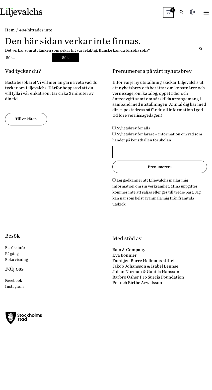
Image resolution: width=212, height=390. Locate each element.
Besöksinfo (15, 247)
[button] (181, 12)
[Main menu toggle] (206, 12)
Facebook (13, 280)
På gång (12, 253)
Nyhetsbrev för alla (131, 128)
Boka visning (16, 259)
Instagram (14, 286)
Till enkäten (26, 119)
